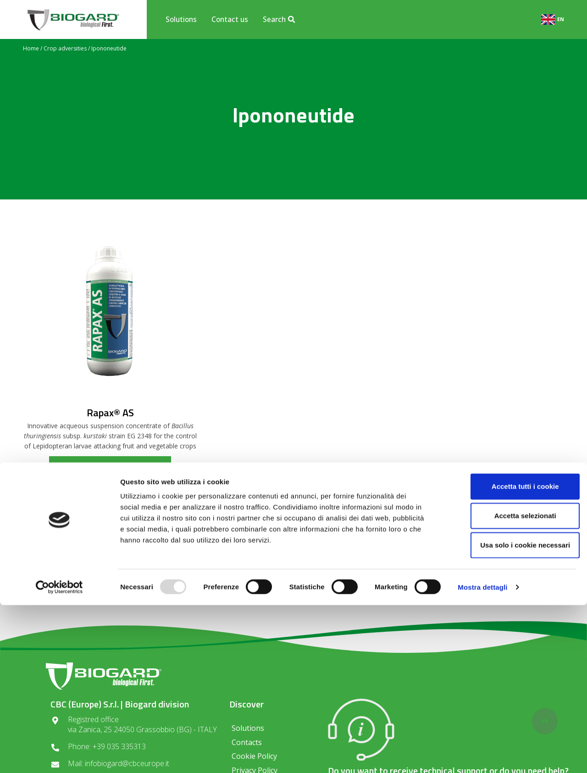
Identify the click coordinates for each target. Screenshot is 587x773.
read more (110, 465)
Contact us (229, 19)
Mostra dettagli (482, 755)
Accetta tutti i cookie (510, 654)
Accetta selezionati (510, 683)
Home (31, 48)
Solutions (181, 19)
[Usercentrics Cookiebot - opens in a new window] (59, 755)
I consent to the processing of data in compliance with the (293, 591)
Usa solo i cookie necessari (510, 713)
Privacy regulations (262, 595)
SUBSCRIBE (401, 566)
